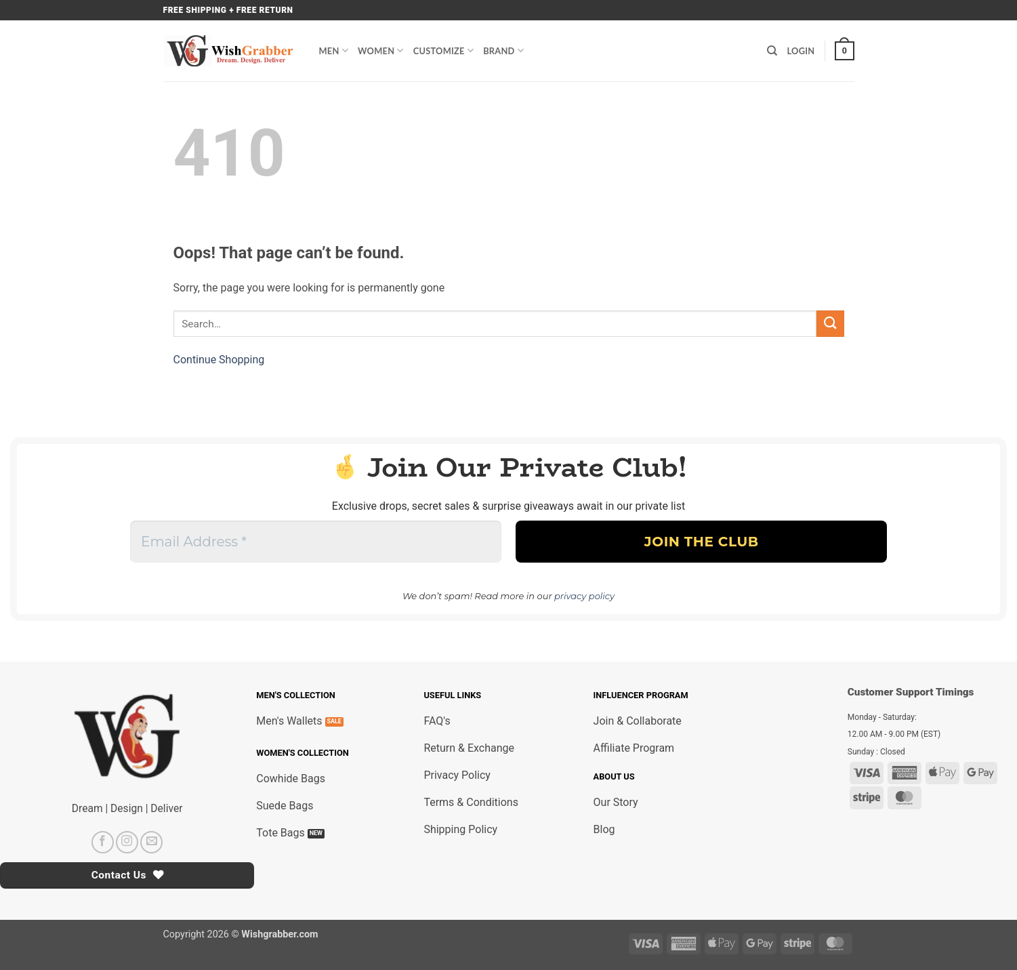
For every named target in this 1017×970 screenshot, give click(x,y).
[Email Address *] (315, 542)
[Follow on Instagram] (127, 842)
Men (334, 50)
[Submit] (830, 323)
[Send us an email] (151, 842)
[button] (844, 51)
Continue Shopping (219, 359)
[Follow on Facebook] (102, 842)
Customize (443, 50)
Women (381, 50)
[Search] (772, 51)
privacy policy (584, 595)
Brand (503, 50)
